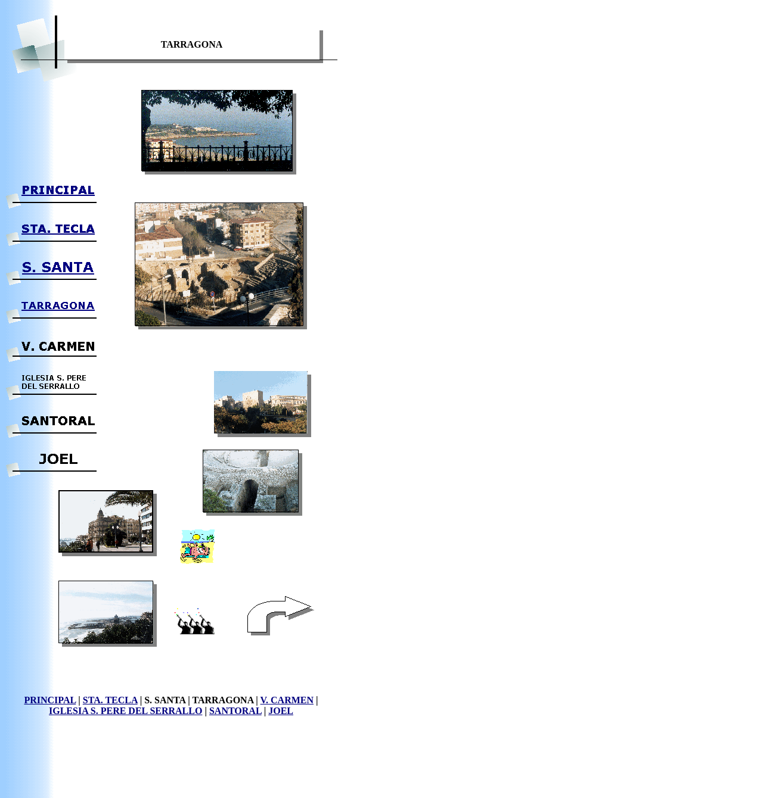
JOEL (280, 711)
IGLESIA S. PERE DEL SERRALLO (125, 711)
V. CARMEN (287, 700)
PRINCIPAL (50, 700)
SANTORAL (235, 711)
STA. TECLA (110, 700)
